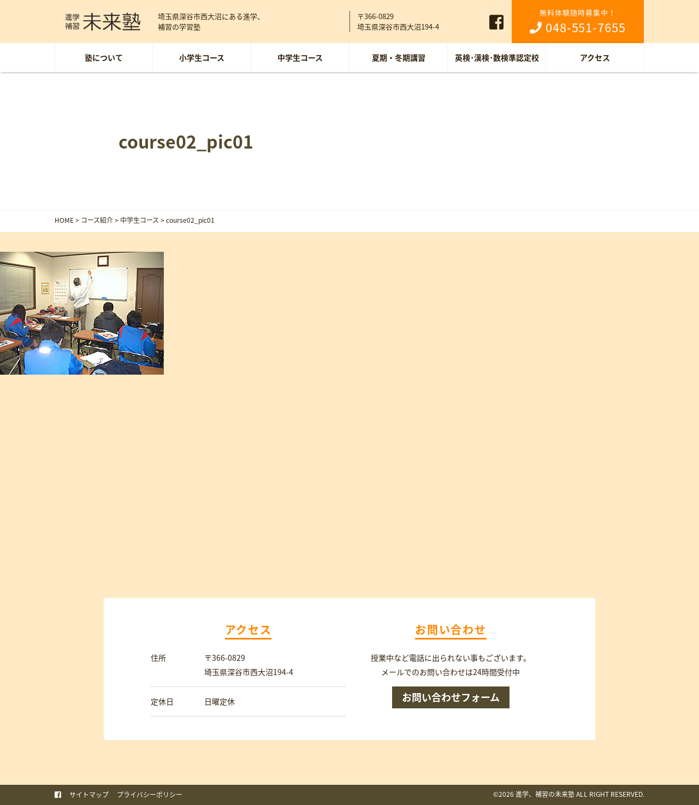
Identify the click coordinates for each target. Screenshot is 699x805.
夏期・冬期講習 (398, 57)
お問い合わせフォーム (451, 697)
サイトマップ (89, 795)
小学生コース (201, 57)
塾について (104, 57)
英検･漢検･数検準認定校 (497, 57)
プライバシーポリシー (149, 795)
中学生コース (300, 57)
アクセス (595, 57)
